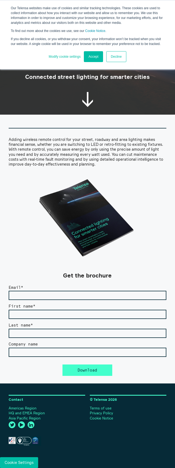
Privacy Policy (101, 413)
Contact (16, 400)
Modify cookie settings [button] (65, 57)
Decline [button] (116, 57)
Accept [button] (93, 57)
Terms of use (100, 408)
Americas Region (23, 408)
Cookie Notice (95, 31)
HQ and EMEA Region (27, 413)
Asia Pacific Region (25, 418)
